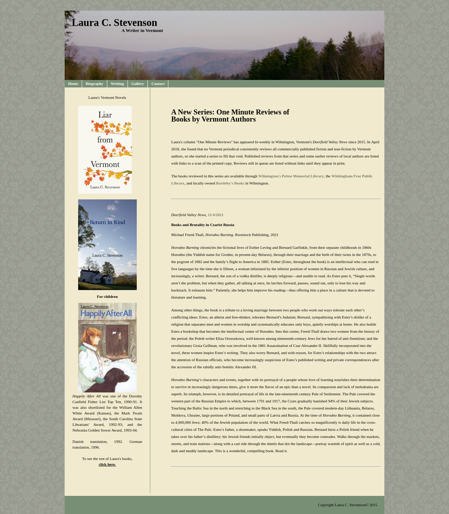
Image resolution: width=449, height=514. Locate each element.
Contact (157, 83)
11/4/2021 (215, 215)
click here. (107, 464)
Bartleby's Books (230, 183)
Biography (94, 83)
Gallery (137, 83)
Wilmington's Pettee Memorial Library (291, 176)
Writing (117, 83)
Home (73, 83)
